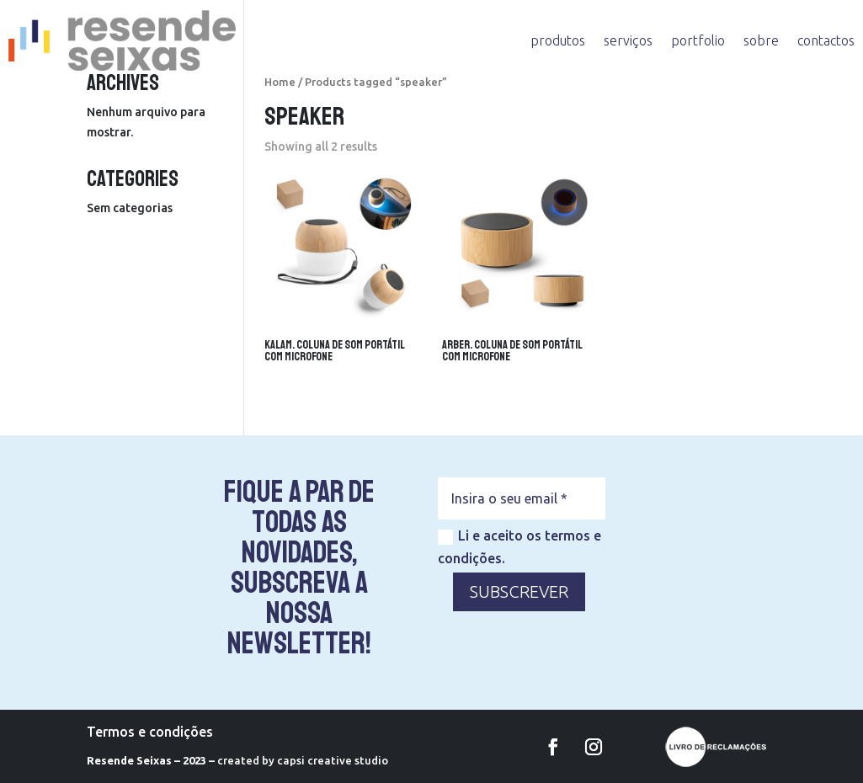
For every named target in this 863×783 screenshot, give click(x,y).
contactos (826, 40)
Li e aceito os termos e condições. (519, 547)
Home (280, 82)
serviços (628, 40)
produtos (557, 40)
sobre (761, 40)
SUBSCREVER (519, 591)
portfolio (698, 40)
